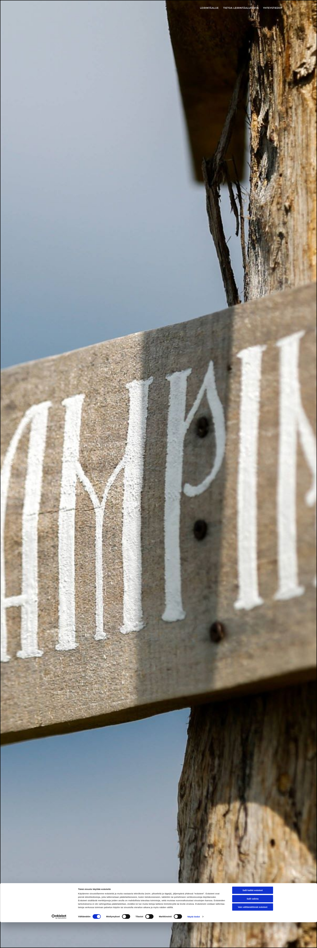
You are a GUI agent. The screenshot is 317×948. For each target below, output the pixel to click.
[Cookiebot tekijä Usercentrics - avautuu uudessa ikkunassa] (58, 942)
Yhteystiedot (273, 8)
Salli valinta (253, 924)
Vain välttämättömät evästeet (252, 933)
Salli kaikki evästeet (253, 916)
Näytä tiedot (193, 942)
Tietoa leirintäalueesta (242, 8)
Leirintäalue (211, 8)
